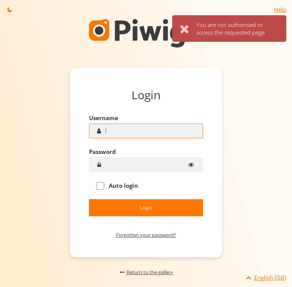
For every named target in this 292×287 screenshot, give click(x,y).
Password (102, 151)
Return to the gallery (146, 272)
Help (280, 9)
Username (103, 118)
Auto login (117, 186)
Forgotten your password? (146, 235)
